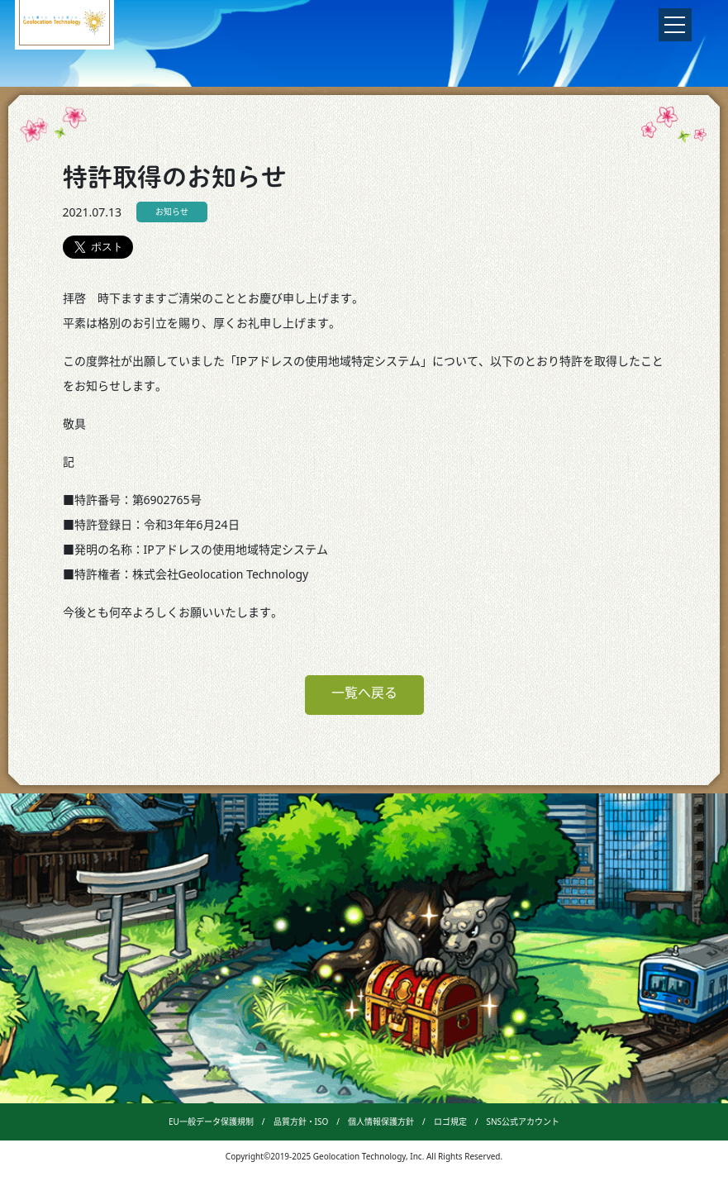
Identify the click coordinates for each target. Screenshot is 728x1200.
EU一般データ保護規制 (211, 1121)
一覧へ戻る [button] (364, 692)
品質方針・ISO (301, 1121)
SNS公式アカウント (522, 1121)
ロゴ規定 (450, 1121)
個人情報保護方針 (381, 1121)
